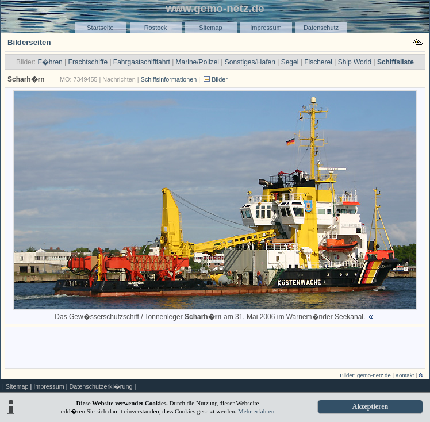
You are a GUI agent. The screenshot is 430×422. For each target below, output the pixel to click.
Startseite (100, 27)
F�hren (49, 62)
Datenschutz (321, 27)
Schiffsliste (395, 62)
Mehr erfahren (256, 411)
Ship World (354, 62)
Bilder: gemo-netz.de (365, 375)
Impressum (265, 27)
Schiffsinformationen (169, 79)
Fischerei (318, 62)
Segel (290, 62)
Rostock (155, 27)
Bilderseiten (29, 42)
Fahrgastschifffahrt (141, 62)
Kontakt (405, 375)
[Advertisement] (215, 346)
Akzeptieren (370, 406)
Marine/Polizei (197, 62)
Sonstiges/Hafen (250, 62)
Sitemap (210, 27)
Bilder (220, 79)
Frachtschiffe (88, 62)
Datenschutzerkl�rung (100, 386)
